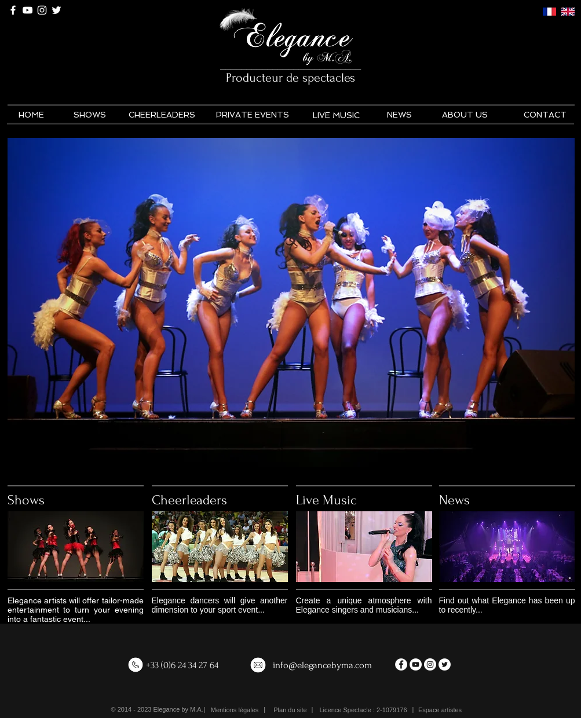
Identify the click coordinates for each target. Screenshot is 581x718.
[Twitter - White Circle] (445, 664)
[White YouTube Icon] (27, 10)
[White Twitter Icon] (56, 10)
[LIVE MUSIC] (336, 115)
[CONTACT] (545, 115)
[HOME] (31, 115)
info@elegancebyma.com (322, 665)
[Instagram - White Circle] (430, 664)
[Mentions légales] (235, 710)
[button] (363, 710)
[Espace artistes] (440, 710)
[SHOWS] (90, 115)
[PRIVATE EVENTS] (252, 115)
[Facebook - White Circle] (401, 664)
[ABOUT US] (465, 115)
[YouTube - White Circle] (416, 664)
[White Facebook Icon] (13, 10)
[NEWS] (399, 115)
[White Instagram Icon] (42, 10)
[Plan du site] (290, 710)
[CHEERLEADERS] (162, 115)
